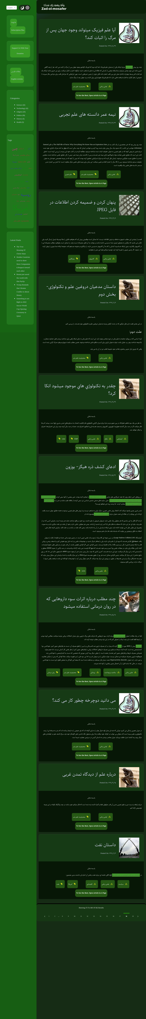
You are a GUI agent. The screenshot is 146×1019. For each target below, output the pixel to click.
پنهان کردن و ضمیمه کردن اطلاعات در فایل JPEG (83, 206)
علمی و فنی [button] (104, 86)
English (12, 8)
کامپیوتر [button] (92, 258)
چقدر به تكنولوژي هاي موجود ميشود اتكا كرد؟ (80, 389)
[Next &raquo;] (138, 916)
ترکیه (29, 194)
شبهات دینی (16, 181)
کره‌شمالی (26, 168)
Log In (13, 22)
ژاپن (27, 148)
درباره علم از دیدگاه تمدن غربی (89, 774)
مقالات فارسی (15, 71)
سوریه (31, 155)
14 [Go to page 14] (100, 916)
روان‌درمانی (20, 201)
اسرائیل (22, 148)
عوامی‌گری (25, 188)
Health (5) (20, 122)
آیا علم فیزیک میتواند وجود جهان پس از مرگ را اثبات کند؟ (81, 33)
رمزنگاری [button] (72, 258)
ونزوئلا (25, 194)
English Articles (17, 79)
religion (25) (21, 111)
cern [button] (83, 570)
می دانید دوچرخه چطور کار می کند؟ (84, 700)
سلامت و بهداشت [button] (110, 672)
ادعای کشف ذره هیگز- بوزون (91, 467)
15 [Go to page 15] (107, 916)
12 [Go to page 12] (87, 916)
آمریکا (22, 207)
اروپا (30, 188)
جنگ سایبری (30, 181)
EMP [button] (76, 438)
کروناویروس (19, 174)
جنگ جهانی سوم (17, 168)
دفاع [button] (106, 438)
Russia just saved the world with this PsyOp (24, 275)
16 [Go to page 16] (113, 916)
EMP (21, 188)
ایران (26, 161)
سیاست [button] (121, 884)
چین (16, 148)
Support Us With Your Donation (21, 51)
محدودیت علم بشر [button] (79, 86)
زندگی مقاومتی (23, 155)
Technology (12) (22, 108)
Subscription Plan (17, 30)
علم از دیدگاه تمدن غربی (101, 514)
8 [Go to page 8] (62, 916)
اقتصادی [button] (90, 884)
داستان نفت (105, 845)
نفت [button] (58, 884)
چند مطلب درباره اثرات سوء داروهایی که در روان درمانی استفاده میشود (81, 602)
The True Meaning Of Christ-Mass (23, 248)
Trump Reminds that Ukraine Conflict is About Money (24, 285)
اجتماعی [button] (120, 438)
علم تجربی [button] (68, 174)
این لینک (139, 646)
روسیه (18, 194)
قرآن (30, 148)
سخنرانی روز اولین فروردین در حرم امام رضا (126, 875)
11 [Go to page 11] (81, 916)
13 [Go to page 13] (94, 916)
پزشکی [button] (93, 672)
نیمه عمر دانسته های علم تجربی (87, 114)
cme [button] (63, 438)
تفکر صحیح (20, 161)
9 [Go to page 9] (68, 916)
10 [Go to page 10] (74, 916)
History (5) (20, 118)
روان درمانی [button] (51, 672)
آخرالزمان (26, 214)
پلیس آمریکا (14, 155)
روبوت (24, 181)
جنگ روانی (16, 188)
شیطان (31, 168)
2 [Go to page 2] (54, 916)
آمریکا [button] (70, 884)
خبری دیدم (129, 67)
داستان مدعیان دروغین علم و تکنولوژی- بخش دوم (81, 290)
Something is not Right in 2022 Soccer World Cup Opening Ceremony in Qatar (24, 297)
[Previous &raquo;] (44, 916)
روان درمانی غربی (119, 636)
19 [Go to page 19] (133, 916)
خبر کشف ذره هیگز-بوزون (97, 496)
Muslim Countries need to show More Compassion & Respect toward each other (24, 260)
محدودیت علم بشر (22, 220)
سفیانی (25, 201)
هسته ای (19, 214)
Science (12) (21, 105)
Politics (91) (21, 115)
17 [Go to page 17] (120, 916)
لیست (120, 646)
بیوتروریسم (26, 175)
